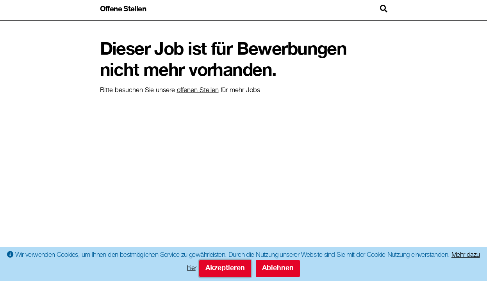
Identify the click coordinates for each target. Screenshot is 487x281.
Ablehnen (278, 268)
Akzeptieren (225, 268)
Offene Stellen (123, 9)
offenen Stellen (198, 90)
